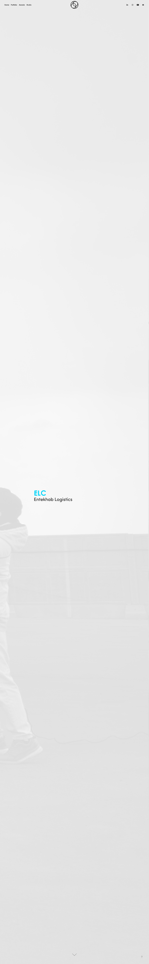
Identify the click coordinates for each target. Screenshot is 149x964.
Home (6, 5)
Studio (29, 5)
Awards (22, 5)
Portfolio (14, 5)
